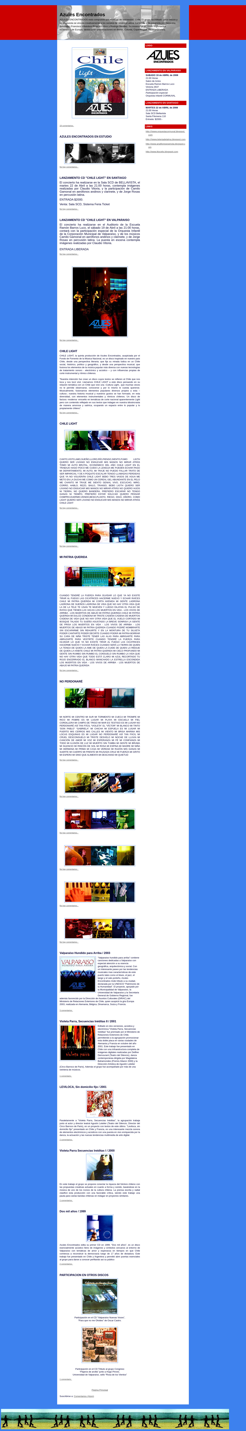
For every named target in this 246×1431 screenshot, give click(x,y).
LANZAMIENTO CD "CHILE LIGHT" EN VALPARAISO (95, 219)
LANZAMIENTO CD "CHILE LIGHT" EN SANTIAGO (93, 177)
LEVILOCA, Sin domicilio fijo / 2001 (83, 1086)
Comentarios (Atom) (84, 1396)
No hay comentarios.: (69, 167)
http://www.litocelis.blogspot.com (162, 151)
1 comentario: (66, 1076)
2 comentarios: (66, 1140)
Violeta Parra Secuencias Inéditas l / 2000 (87, 1150)
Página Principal (100, 1390)
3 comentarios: (66, 1010)
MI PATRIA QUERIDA (73, 557)
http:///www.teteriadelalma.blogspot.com (166, 139)
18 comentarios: (67, 126)
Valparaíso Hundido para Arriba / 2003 (85, 952)
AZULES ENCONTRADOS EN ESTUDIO (86, 136)
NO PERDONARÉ (71, 681)
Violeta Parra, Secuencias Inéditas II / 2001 (88, 1021)
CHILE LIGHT (68, 351)
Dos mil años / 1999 (73, 1211)
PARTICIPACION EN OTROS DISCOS (84, 1275)
